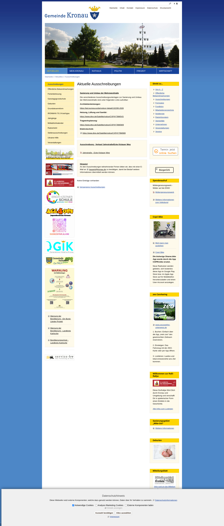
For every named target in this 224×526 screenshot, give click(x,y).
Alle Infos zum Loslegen (163, 409)
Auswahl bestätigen (104, 513)
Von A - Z (159, 89)
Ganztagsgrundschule (57, 99)
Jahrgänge (52, 118)
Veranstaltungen (54, 142)
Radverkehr (52, 128)
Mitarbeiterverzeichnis (164, 110)
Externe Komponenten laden (140, 505)
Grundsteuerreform (55, 108)
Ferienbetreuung (54, 94)
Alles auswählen (123, 513)
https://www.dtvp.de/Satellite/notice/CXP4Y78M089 (104, 133)
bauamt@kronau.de (97, 169)
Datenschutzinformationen (166, 500)
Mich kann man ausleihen (161, 244)
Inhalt (122, 8)
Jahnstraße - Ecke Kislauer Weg (96, 153)
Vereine (158, 131)
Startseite (113, 8)
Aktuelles (53, 71)
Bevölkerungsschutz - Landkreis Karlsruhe (59, 341)
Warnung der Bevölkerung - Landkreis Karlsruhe (60, 331)
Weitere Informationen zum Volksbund (164, 201)
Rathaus (96, 71)
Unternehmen (161, 124)
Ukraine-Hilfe (53, 138)
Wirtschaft (165, 71)
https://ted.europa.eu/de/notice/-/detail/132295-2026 (102, 108)
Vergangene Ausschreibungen (92, 187)
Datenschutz (152, 8)
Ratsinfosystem (161, 117)
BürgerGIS (164, 170)
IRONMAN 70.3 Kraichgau (58, 113)
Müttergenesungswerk (164, 192)
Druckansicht (165, 8)
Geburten (51, 104)
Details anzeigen (114, 508)
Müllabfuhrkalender (56, 123)
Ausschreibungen (72, 77)
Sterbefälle (159, 121)
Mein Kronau (77, 71)
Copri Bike (159, 252)
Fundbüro (159, 106)
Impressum (140, 8)
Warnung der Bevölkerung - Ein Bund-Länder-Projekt (60, 319)
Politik (118, 71)
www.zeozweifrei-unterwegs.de (162, 326)
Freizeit (141, 71)
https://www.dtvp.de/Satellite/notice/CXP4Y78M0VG (102, 116)
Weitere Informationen (164, 428)
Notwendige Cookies (84, 505)
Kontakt (130, 8)
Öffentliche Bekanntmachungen (61, 89)
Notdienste (159, 114)
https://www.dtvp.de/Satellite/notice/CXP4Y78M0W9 (102, 125)
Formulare (159, 103)
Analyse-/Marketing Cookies (110, 505)
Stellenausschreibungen (58, 133)
